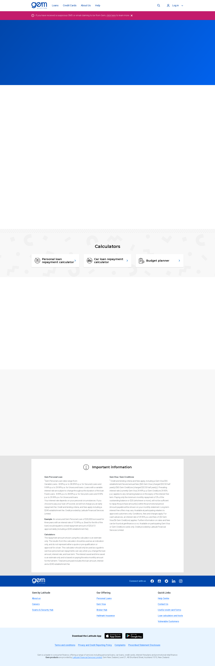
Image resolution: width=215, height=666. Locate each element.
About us (36, 598)
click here (111, 15)
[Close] (131, 15)
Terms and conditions (65, 645)
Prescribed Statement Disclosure (144, 645)
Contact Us (163, 604)
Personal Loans (104, 598)
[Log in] (174, 5)
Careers (36, 604)
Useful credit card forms (169, 610)
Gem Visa (101, 604)
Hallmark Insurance (106, 615)
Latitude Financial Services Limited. (87, 657)
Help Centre (163, 598)
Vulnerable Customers (168, 621)
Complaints (120, 645)
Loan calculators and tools (170, 615)
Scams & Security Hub (42, 610)
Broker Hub (102, 610)
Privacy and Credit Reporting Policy (95, 645)
